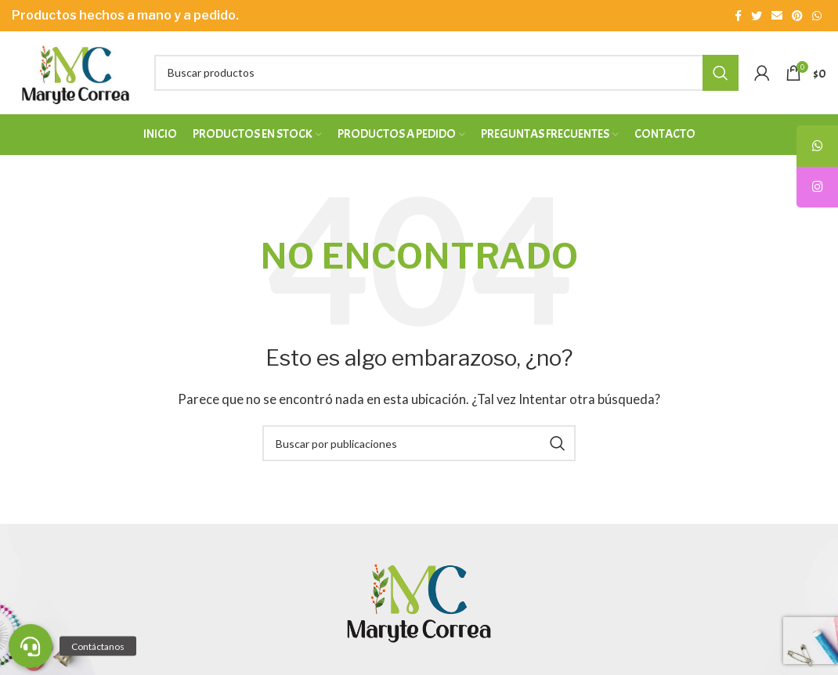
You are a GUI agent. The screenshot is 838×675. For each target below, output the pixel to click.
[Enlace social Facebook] (738, 15)
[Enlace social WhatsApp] (816, 15)
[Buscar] (446, 73)
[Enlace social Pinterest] (797, 15)
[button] (30, 646)
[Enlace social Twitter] (756, 15)
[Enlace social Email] (777, 15)
